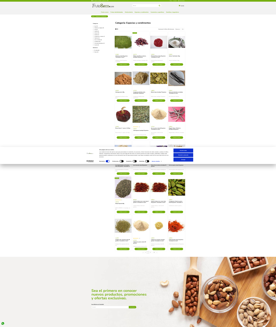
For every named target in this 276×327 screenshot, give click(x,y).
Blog (171, 0)
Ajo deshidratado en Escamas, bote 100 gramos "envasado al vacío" (122, 166)
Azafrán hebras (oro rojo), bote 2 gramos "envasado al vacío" (141, 202)
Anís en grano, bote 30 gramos (176, 165)
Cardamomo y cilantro (99, 36)
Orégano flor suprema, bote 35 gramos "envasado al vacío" (122, 240)
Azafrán (96, 31)
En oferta (96, 50)
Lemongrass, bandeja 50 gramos (140, 130)
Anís (96, 29)
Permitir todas (183, 313)
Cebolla (96, 38)
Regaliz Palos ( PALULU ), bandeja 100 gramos (175, 129)
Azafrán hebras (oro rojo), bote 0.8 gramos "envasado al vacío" (158, 202)
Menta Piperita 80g (119, 203)
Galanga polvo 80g (119, 92)
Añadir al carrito (123, 64)
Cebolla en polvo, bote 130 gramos (139, 243)
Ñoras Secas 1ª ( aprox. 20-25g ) (122, 128)
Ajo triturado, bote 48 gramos (140, 165)
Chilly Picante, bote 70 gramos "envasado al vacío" (176, 240)
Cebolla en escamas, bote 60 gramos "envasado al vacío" (157, 240)
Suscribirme (132, 307)
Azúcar (96, 33)
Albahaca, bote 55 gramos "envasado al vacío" (121, 57)
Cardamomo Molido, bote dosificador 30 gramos (139, 93)
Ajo (96, 26)
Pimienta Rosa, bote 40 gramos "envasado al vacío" (158, 57)
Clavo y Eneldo (98, 39)
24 (183, 29)
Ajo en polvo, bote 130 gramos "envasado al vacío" (158, 129)
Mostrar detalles (156, 324)
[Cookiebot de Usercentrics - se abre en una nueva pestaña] (90, 324)
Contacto (175, 0)
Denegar (183, 322)
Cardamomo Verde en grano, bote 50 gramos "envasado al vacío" (176, 203)
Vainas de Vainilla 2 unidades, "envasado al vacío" (176, 93)
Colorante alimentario (99, 43)
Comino (96, 45)
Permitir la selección (183, 318)
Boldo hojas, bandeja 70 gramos (158, 92)
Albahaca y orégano (99, 28)
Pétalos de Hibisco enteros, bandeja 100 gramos (139, 57)
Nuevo (96, 52)
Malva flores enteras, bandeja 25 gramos (158, 166)
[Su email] (110, 307)
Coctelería (97, 41)
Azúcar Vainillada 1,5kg (174, 56)
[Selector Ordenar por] (177, 29)
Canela (96, 34)
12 (154, 252)
